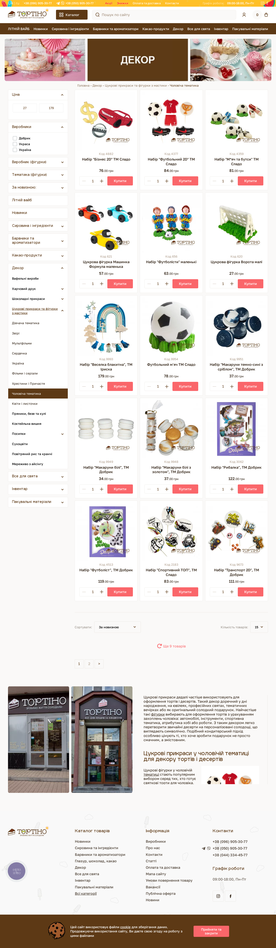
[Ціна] (25, 108)
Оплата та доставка (147, 3)
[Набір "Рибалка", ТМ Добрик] (237, 429)
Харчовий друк (24, 289)
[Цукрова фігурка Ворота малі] (237, 224)
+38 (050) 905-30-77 (80, 3)
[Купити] (120, 180)
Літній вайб (22, 200)
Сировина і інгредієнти (70, 29)
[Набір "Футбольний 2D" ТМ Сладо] (171, 121)
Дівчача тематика (25, 323)
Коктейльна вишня (26, 423)
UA (10, 3)
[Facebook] (267, 3)
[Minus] (84, 181)
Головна (83, 85)
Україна (18, 363)
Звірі (16, 333)
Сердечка (19, 353)
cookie (125, 927)
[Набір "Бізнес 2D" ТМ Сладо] (106, 121)
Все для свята (198, 29)
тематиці (151, 774)
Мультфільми (22, 343)
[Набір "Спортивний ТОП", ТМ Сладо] (171, 532)
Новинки (41, 29)
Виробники (156, 841)
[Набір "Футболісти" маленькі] (171, 224)
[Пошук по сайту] (98, 15)
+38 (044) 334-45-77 (230, 855)
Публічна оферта (161, 893)
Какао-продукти (155, 29)
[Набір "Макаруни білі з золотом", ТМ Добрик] (171, 429)
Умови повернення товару (169, 880)
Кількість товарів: (234, 627)
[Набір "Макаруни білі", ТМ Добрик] (106, 429)
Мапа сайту (156, 874)
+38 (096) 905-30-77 (38, 3)
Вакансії (153, 887)
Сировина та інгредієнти (96, 848)
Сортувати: (83, 627)
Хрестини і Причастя (28, 383)
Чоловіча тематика (26, 393)
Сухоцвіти (20, 444)
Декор (178, 29)
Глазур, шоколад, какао (96, 861)
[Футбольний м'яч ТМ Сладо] (171, 327)
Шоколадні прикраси (28, 299)
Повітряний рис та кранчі (32, 454)
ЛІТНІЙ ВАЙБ (19, 29)
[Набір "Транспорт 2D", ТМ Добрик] (237, 532)
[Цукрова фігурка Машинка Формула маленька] (106, 224)
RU (17, 3)
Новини (152, 900)
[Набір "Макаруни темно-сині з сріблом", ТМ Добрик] (237, 327)
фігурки (158, 714)
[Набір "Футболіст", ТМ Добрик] (106, 532)
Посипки (19, 433)
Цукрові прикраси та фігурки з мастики (136, 85)
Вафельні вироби (25, 278)
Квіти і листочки (25, 403)
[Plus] (101, 181)
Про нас (153, 848)
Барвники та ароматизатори (115, 29)
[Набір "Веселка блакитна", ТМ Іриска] (106, 327)
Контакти (172, 3)
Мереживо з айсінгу (27, 464)
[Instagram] (262, 3)
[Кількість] (92, 181)
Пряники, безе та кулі (29, 413)
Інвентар (221, 29)
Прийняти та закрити (211, 931)
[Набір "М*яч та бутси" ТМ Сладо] (237, 121)
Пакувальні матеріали (250, 29)
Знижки (122, 3)
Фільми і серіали (25, 373)
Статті (151, 861)
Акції (108, 3)
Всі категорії (86, 893)
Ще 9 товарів (174, 646)
